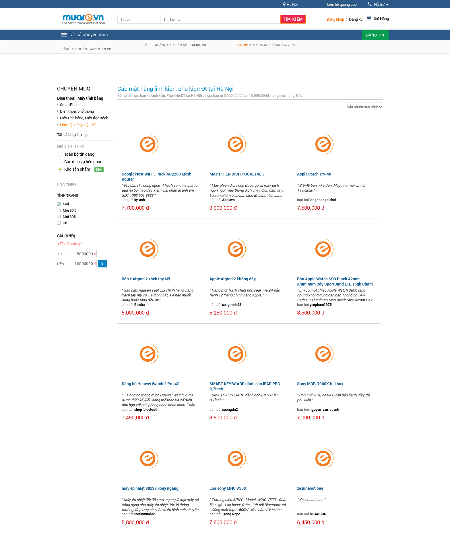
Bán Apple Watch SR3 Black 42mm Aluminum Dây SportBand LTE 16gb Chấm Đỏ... (335, 284)
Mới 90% (69, 210)
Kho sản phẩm (77, 169)
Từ (59, 254)
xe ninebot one (310, 488)
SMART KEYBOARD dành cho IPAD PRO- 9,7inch (246, 386)
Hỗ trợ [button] (378, 4)
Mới (66, 204)
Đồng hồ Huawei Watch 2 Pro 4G (150, 383)
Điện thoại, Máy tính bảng (80, 98)
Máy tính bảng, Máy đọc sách (84, 117)
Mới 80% (69, 216)
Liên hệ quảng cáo (342, 4)
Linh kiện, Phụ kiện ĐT (78, 124)
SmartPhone (70, 104)
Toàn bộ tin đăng (79, 154)
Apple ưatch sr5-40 (314, 174)
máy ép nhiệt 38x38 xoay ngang (150, 488)
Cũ (65, 223)
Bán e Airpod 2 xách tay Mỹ (146, 279)
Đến (60, 263)
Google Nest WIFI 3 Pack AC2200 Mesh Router (156, 176)
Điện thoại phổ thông (77, 111)
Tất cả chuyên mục (72, 134)
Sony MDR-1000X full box (320, 383)
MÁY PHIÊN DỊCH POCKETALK (237, 174)
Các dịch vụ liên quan (83, 161)
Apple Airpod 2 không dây (233, 279)
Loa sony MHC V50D (228, 488)
